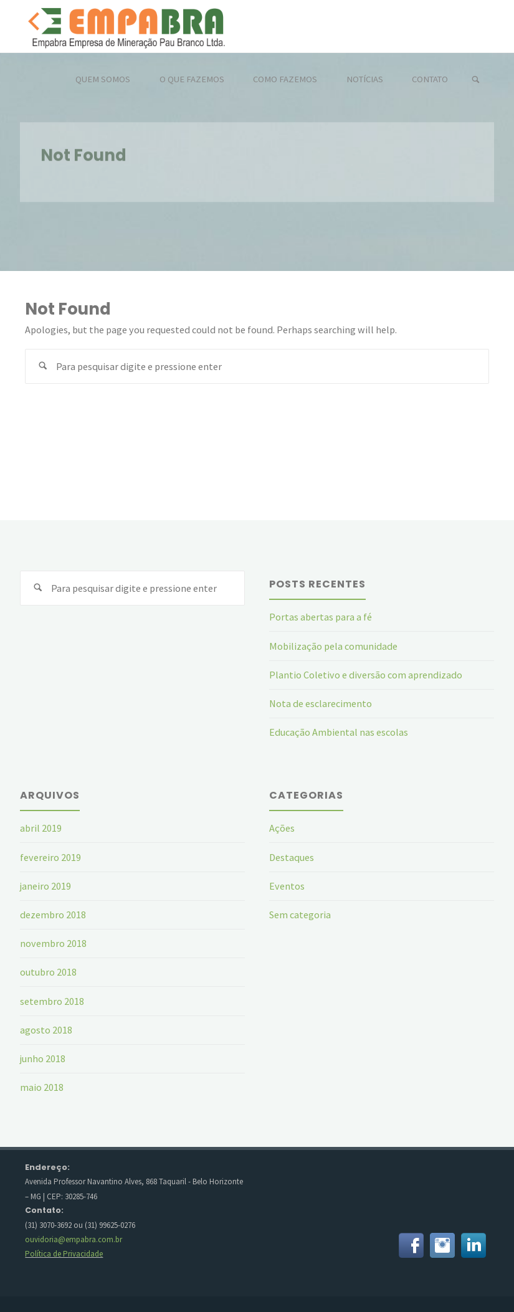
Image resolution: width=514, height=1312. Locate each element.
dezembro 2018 (53, 914)
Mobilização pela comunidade (333, 646)
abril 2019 (41, 828)
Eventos (287, 886)
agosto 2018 (46, 1030)
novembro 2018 (53, 943)
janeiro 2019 (45, 886)
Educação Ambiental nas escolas (338, 732)
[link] (476, 80)
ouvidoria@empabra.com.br (73, 1239)
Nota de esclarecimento (320, 703)
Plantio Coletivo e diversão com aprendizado (365, 674)
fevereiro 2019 (50, 857)
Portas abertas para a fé (320, 617)
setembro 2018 (52, 1001)
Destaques (291, 857)
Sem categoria (300, 914)
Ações (282, 828)
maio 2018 (42, 1087)
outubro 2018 (48, 972)
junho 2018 (42, 1058)
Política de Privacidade (64, 1253)
